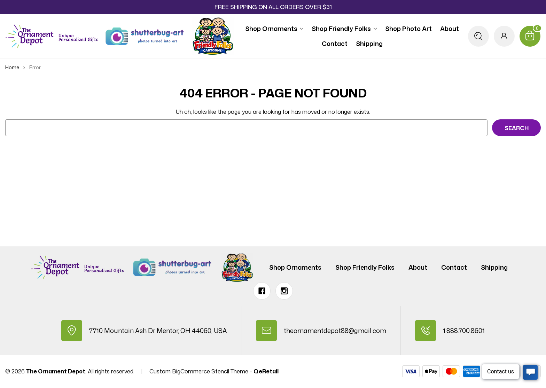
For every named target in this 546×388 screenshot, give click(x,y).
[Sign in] (504, 36)
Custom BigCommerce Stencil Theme (198, 371)
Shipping (369, 43)
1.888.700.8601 (464, 330)
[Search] (478, 36)
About (449, 28)
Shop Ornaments (274, 28)
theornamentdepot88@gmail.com (335, 330)
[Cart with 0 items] (530, 36)
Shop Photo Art (408, 28)
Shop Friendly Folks (344, 28)
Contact (335, 43)
